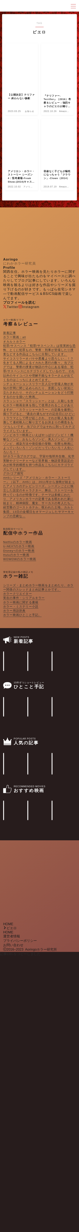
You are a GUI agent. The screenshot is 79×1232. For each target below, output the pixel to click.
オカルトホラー (14, 341)
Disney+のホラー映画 (19, 550)
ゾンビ (38, 444)
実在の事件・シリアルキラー (24, 598)
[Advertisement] (39, 1158)
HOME (8, 1200)
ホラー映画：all (14, 337)
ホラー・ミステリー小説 (20, 606)
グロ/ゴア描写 (13, 473)
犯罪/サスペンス (39, 350)
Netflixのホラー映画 (17, 542)
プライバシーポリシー (20, 1216)
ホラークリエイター (17, 593)
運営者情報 (11, 1212)
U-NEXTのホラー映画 (19, 546)
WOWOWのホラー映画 (19, 559)
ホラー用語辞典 (14, 610)
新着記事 (9, 333)
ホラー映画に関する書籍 (20, 602)
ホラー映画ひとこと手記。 (22, 615)
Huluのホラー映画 (16, 554)
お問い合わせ (13, 1221)
